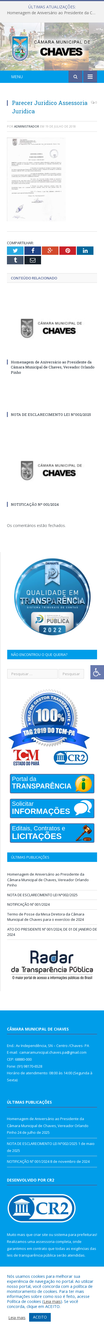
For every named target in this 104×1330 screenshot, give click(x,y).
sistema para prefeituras (75, 1234)
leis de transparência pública (31, 1255)
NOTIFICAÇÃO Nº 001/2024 (35, 504)
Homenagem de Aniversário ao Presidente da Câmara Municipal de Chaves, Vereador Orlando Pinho (53, 12)
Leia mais (52, 1301)
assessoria (45, 1241)
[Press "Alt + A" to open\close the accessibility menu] (97, 672)
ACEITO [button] (40, 1317)
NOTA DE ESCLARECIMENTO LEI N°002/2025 (51, 414)
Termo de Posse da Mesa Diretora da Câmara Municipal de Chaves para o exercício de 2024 (45, 917)
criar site (41, 1234)
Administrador (26, 126)
